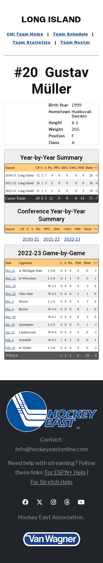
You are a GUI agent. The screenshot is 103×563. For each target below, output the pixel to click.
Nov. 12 (10, 278)
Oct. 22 (10, 271)
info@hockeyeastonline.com (51, 449)
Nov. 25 (10, 294)
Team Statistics (32, 42)
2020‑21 (31, 239)
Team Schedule (70, 34)
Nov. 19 (10, 286)
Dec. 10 (10, 317)
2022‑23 (72, 239)
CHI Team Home (25, 34)
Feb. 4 (9, 340)
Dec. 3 (9, 301)
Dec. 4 (9, 309)
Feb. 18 (10, 348)
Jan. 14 (10, 325)
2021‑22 (51, 239)
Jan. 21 (10, 332)
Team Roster (75, 42)
